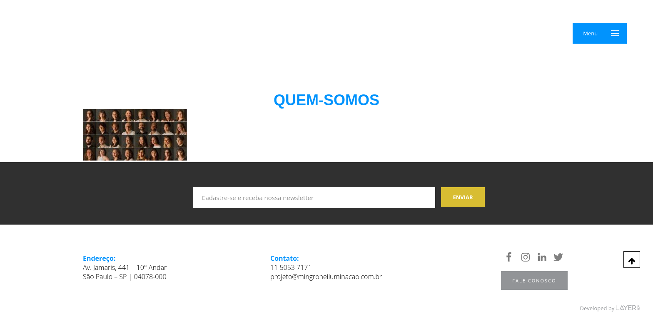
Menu (590, 33)
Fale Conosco (534, 280)
